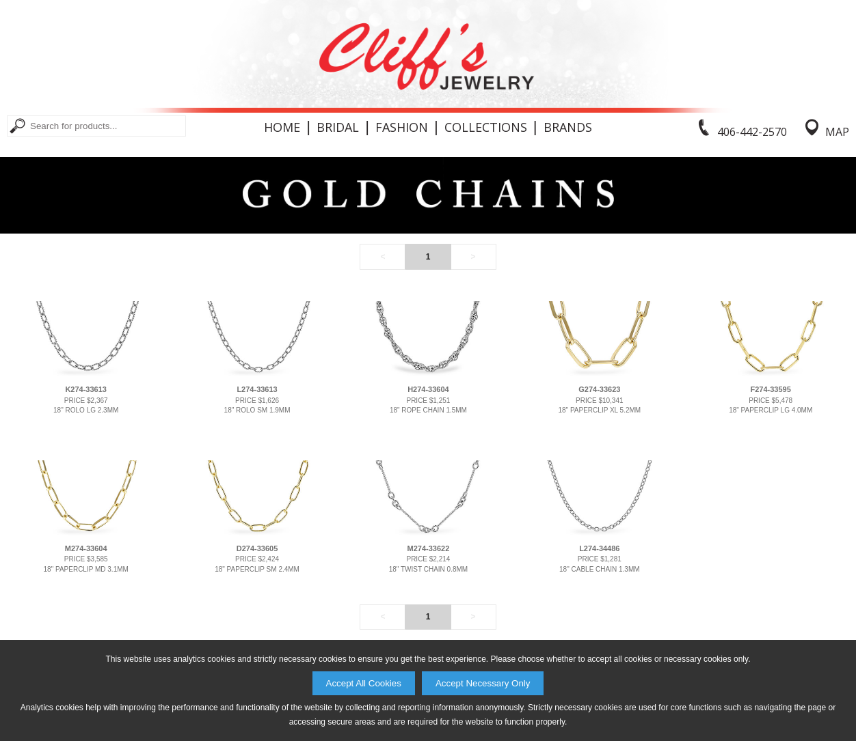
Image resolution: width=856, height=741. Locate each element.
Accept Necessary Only (483, 683)
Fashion (401, 127)
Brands (568, 127)
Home (282, 127)
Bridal (338, 127)
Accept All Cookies (363, 683)
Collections (485, 127)
